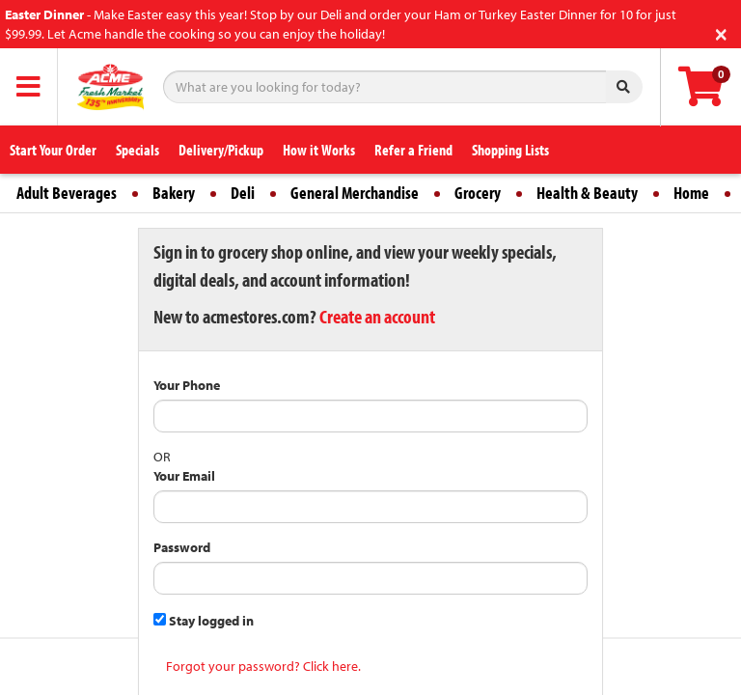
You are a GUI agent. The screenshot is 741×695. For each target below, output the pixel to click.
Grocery (477, 192)
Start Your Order (53, 149)
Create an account (377, 316)
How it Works (319, 149)
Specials (137, 149)
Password (181, 547)
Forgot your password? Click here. (263, 666)
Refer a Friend (413, 149)
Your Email (184, 476)
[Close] (721, 32)
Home (691, 192)
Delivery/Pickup (220, 149)
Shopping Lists (510, 149)
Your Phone (186, 385)
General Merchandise (354, 192)
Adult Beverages (66, 192)
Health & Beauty (587, 192)
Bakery (173, 192)
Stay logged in (203, 620)
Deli (243, 192)
